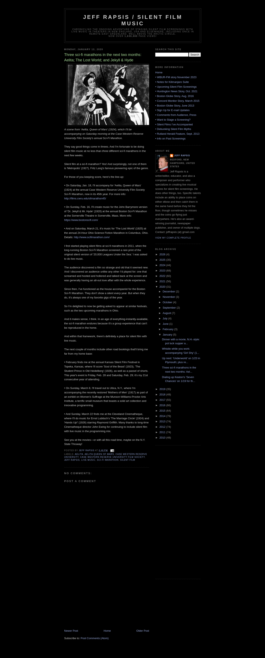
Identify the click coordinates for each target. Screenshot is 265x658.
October (168, 302)
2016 (162, 405)
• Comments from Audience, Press (175, 114)
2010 (162, 437)
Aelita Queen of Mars (99, 454)
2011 (162, 432)
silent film (127, 460)
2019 (162, 389)
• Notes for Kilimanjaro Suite (172, 82)
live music (88, 460)
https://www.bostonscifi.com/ (81, 220)
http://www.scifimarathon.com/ (92, 237)
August (167, 313)
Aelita (79, 454)
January (168, 334)
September (170, 307)
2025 (162, 259)
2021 (162, 281)
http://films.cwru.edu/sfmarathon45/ (85, 198)
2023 (162, 270)
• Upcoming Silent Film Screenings (176, 86)
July (165, 318)
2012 (162, 426)
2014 (162, 416)
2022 (162, 275)
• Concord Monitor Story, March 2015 (177, 100)
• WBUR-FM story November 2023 (175, 77)
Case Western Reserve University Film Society (112, 457)
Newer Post (71, 630)
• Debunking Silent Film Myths (173, 129)
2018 (162, 394)
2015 (162, 410)
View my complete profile (173, 238)
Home (107, 630)
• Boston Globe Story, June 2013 (174, 105)
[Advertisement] (95, 600)
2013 (162, 421)
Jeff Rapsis (72, 460)
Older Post (142, 630)
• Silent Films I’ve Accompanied (174, 124)
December (169, 291)
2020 (162, 286)
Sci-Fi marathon (107, 460)
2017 (162, 399)
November (169, 296)
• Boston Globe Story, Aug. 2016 (174, 96)
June (166, 323)
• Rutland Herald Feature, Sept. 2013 (177, 133)
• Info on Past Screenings (170, 138)
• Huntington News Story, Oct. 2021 (176, 91)
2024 (162, 265)
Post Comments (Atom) (95, 638)
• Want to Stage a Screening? (172, 119)
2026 (162, 254)
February (168, 329)
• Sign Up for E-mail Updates (172, 110)
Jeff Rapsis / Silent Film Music (132, 20)
